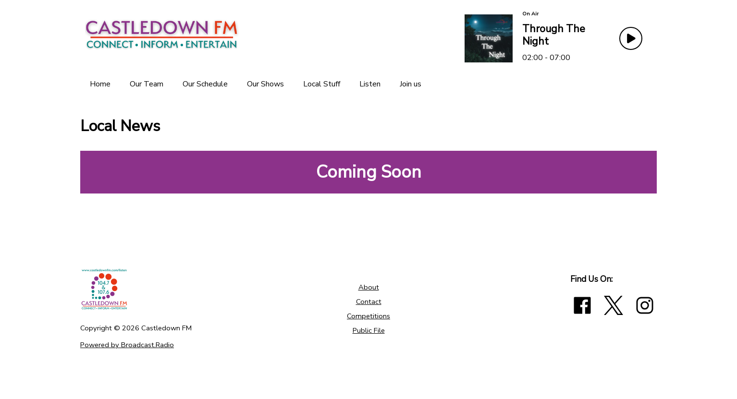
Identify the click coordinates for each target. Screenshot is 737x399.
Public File (369, 330)
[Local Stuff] (322, 84)
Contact (368, 301)
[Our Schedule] (205, 84)
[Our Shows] (265, 84)
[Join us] (410, 84)
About (368, 287)
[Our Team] (146, 84)
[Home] (100, 84)
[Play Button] (630, 38)
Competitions (368, 316)
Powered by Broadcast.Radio (127, 345)
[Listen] (370, 84)
